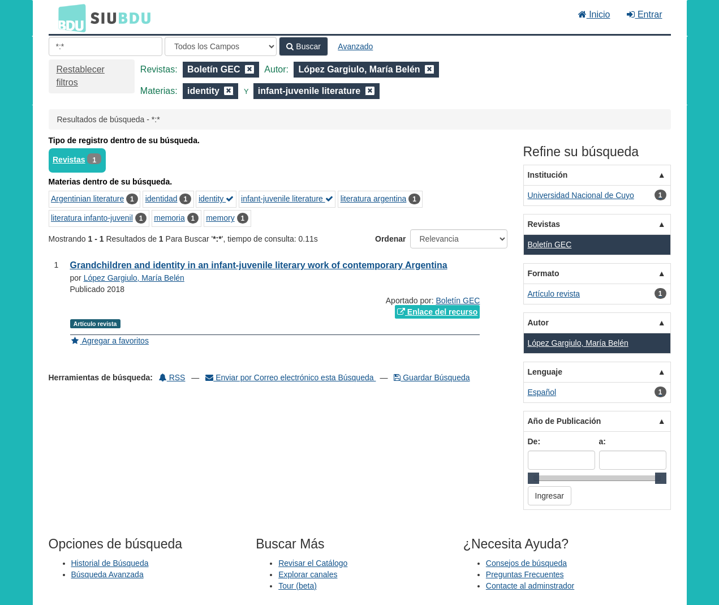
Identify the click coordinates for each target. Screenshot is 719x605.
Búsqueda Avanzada (107, 574)
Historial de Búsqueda (110, 563)
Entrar (644, 14)
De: (534, 441)
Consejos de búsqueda (526, 563)
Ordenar (390, 238)
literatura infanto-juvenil (92, 217)
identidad (161, 198)
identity (216, 198)
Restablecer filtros (81, 76)
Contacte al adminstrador (530, 585)
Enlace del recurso (437, 311)
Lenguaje (545, 371)
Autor (538, 322)
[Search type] (221, 46)
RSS (172, 377)
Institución (548, 174)
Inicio (594, 14)
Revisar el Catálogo (312, 563)
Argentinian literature (87, 198)
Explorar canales (307, 574)
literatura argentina (374, 198)
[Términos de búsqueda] (105, 46)
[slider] (533, 478)
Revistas (69, 159)
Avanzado (355, 46)
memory (220, 217)
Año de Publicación (564, 421)
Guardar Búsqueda (432, 377)
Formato (543, 273)
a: (602, 441)
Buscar (303, 46)
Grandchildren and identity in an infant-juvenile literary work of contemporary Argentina (258, 265)
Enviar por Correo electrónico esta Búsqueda (290, 377)
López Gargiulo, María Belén (134, 277)
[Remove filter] (249, 69)
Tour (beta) (297, 585)
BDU (69, 17)
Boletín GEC (458, 300)
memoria (169, 217)
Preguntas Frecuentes (525, 574)
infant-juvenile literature (287, 198)
